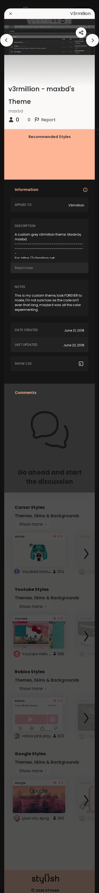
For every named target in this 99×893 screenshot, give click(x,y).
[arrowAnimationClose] (6, 40)
